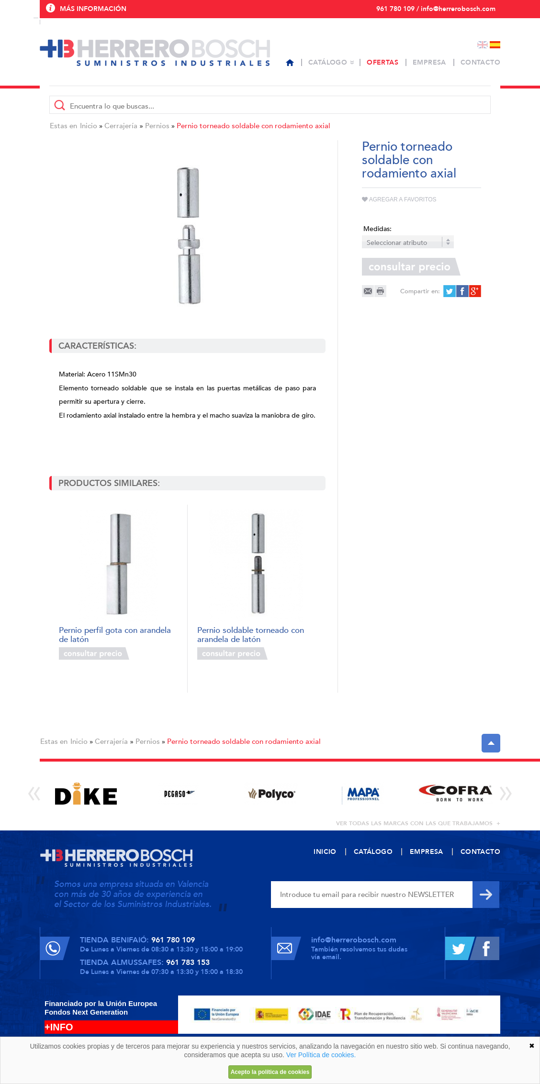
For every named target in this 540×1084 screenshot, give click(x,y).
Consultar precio (94, 653)
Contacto (480, 62)
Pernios (157, 126)
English (482, 44)
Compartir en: (420, 291)
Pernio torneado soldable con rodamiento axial (253, 126)
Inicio (88, 126)
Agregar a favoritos (399, 199)
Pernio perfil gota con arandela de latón (115, 634)
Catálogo (327, 62)
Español (495, 44)
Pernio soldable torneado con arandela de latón (250, 634)
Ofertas (382, 62)
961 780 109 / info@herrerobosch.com (435, 8)
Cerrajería (120, 126)
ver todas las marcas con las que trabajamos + (418, 823)
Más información (93, 8)
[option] (86, 793)
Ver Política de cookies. (321, 1055)
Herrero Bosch (155, 52)
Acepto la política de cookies (270, 1072)
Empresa (429, 62)
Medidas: (377, 228)
